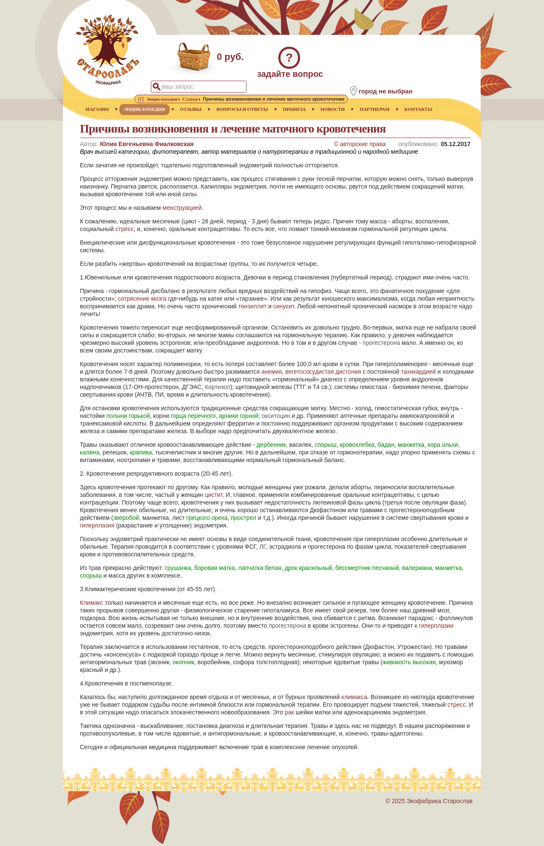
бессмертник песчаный (367, 567)
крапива (141, 452)
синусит (283, 306)
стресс (125, 229)
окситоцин (276, 415)
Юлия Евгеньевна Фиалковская (146, 144)
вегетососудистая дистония (323, 371)
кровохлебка (357, 444)
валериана (417, 567)
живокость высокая (409, 662)
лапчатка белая (260, 567)
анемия (271, 371)
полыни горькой (128, 415)
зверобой (126, 517)
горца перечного (193, 415)
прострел (243, 517)
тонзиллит (252, 306)
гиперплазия (97, 525)
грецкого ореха (206, 517)
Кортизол (217, 387)
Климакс (91, 602)
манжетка (411, 444)
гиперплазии (436, 625)
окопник (183, 662)
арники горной (238, 415)
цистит (213, 494)
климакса (354, 697)
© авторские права (360, 144)
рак (289, 712)
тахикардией (418, 371)
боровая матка (214, 567)
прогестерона (381, 342)
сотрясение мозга (142, 298)
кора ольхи (443, 444)
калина (89, 452)
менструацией (181, 207)
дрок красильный (308, 567)
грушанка (178, 567)
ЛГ (262, 546)
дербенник (271, 444)
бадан (386, 444)
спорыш (325, 444)
